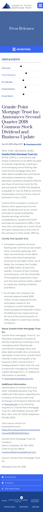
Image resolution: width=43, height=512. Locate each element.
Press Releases (9, 75)
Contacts (9, 483)
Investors (21, 49)
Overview (6, 68)
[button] (40, 5)
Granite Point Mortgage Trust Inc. (18, 500)
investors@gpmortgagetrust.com (19, 452)
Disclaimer (23, 506)
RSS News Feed (12, 489)
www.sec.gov (11, 404)
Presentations (8, 89)
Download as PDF (32, 144)
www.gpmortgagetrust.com (18, 378)
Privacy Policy (9, 506)
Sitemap (35, 506)
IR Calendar (7, 82)
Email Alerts (7, 96)
